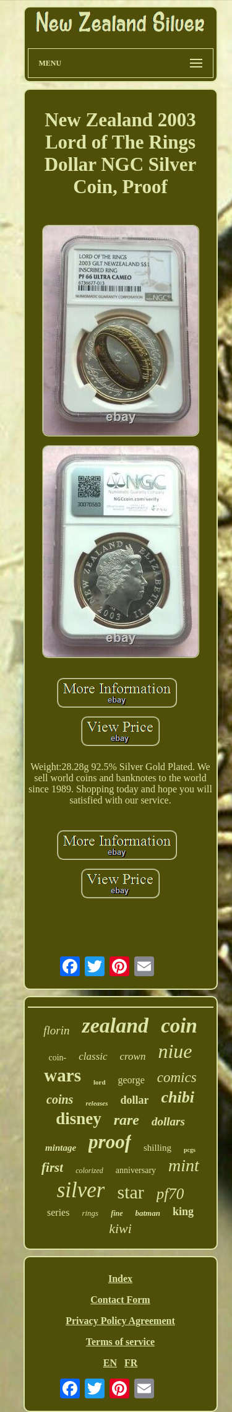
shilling (157, 1148)
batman (147, 1213)
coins (59, 1099)
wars (62, 1075)
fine (116, 1213)
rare (126, 1120)
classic (93, 1056)
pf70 (170, 1193)
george (131, 1080)
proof (109, 1142)
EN (110, 1363)
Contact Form (120, 1299)
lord (99, 1082)
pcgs (189, 1149)
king (183, 1211)
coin (179, 1026)
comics (177, 1077)
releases (96, 1103)
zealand (115, 1025)
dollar (134, 1100)
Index (120, 1278)
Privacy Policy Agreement (120, 1320)
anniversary (136, 1170)
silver (81, 1190)
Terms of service (120, 1341)
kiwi (120, 1228)
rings (90, 1213)
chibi (177, 1097)
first (52, 1167)
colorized (89, 1170)
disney (78, 1118)
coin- (57, 1057)
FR (130, 1363)
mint (183, 1165)
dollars (168, 1121)
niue (175, 1051)
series (58, 1212)
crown (133, 1056)
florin (56, 1030)
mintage (60, 1148)
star (130, 1192)
